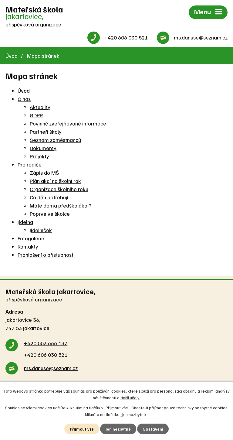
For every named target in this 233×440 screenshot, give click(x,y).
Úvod (11, 56)
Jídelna (25, 222)
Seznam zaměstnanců (55, 140)
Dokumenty (43, 148)
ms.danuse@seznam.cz (201, 38)
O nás (24, 99)
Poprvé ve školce (50, 214)
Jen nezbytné (118, 428)
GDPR (36, 115)
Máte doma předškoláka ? (60, 205)
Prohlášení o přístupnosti (46, 255)
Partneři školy (46, 132)
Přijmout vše (81, 428)
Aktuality (40, 107)
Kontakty (28, 246)
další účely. (130, 397)
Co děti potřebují (49, 197)
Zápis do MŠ (44, 173)
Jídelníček (41, 230)
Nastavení (153, 428)
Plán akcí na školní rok (55, 181)
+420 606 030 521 (126, 38)
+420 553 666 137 (45, 343)
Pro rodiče (30, 164)
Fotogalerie (31, 238)
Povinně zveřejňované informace (68, 123)
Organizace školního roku (59, 189)
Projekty (39, 156)
